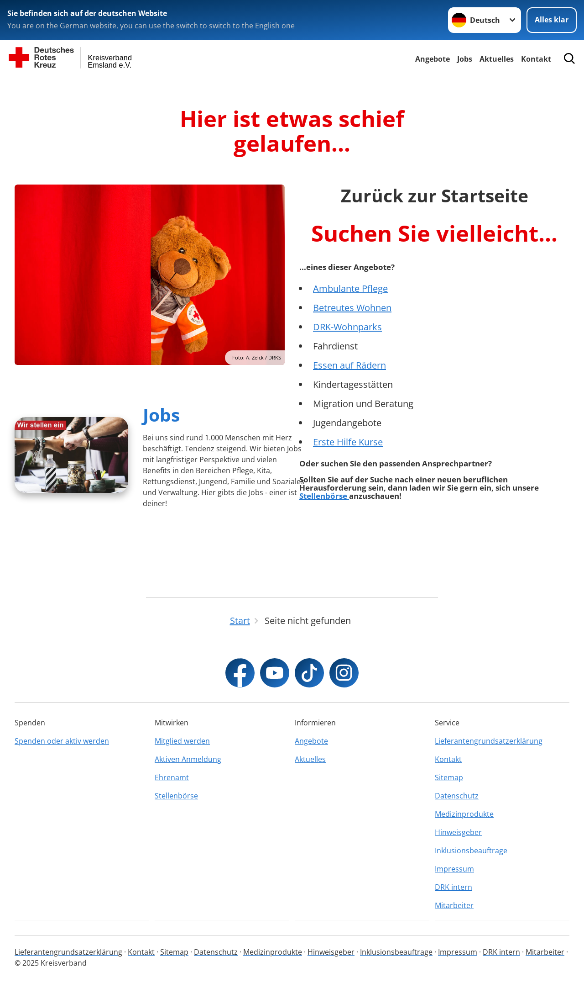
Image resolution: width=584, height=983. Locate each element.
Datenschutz (457, 796)
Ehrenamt (172, 777)
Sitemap (449, 777)
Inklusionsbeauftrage (471, 851)
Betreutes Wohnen (352, 307)
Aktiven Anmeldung (188, 759)
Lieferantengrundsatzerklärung (488, 741)
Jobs (464, 59)
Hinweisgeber (458, 832)
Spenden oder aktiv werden (62, 741)
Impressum (454, 869)
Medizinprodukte (464, 814)
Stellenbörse (324, 496)
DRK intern (453, 887)
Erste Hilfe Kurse (348, 442)
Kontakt (536, 59)
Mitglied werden (182, 741)
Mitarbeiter (454, 905)
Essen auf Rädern (349, 365)
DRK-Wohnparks (347, 327)
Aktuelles (497, 59)
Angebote (432, 59)
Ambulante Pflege (350, 288)
